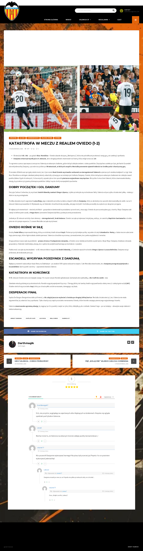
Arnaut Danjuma (16, 318)
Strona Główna (51, 20)
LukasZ (64, 491)
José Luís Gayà (30, 318)
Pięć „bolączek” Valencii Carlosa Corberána (106, 361)
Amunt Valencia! (133, 546)
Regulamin (103, 20)
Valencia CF (84, 20)
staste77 (59, 473)
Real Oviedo (54, 318)
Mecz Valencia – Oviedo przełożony (31, 361)
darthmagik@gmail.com (131, 11)
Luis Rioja (42, 318)
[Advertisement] (71, 48)
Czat (119, 20)
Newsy (68, 20)
